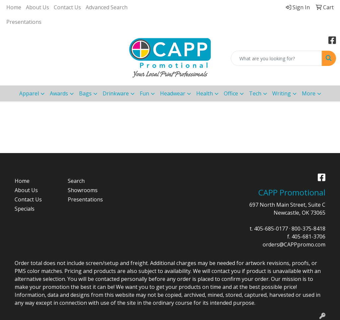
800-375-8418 (308, 228)
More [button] (308, 93)
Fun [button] (144, 93)
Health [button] (204, 93)
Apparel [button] (29, 93)
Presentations (24, 22)
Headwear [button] (172, 93)
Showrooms (83, 190)
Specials (25, 208)
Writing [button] (281, 93)
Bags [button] (85, 93)
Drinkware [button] (116, 93)
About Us (37, 7)
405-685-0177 (271, 228)
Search (76, 181)
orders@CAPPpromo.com (294, 244)
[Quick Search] (276, 58)
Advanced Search (107, 7)
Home (13, 7)
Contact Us (67, 7)
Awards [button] (59, 93)
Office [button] (231, 93)
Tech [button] (255, 93)
